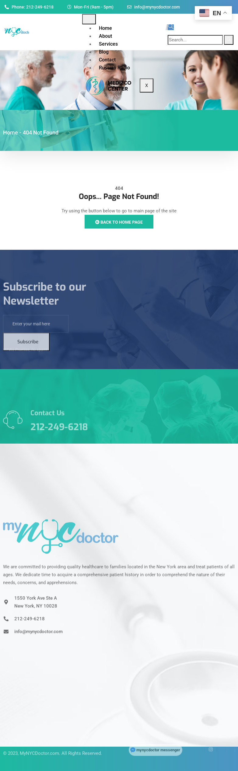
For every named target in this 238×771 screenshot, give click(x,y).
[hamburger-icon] (89, 19)
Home (105, 28)
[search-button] (228, 40)
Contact (107, 60)
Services (108, 44)
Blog (104, 52)
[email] (35, 343)
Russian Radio (114, 68)
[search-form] (195, 40)
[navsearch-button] (171, 27)
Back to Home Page (119, 222)
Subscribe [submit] (27, 361)
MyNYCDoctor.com (39, 743)
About (105, 36)
